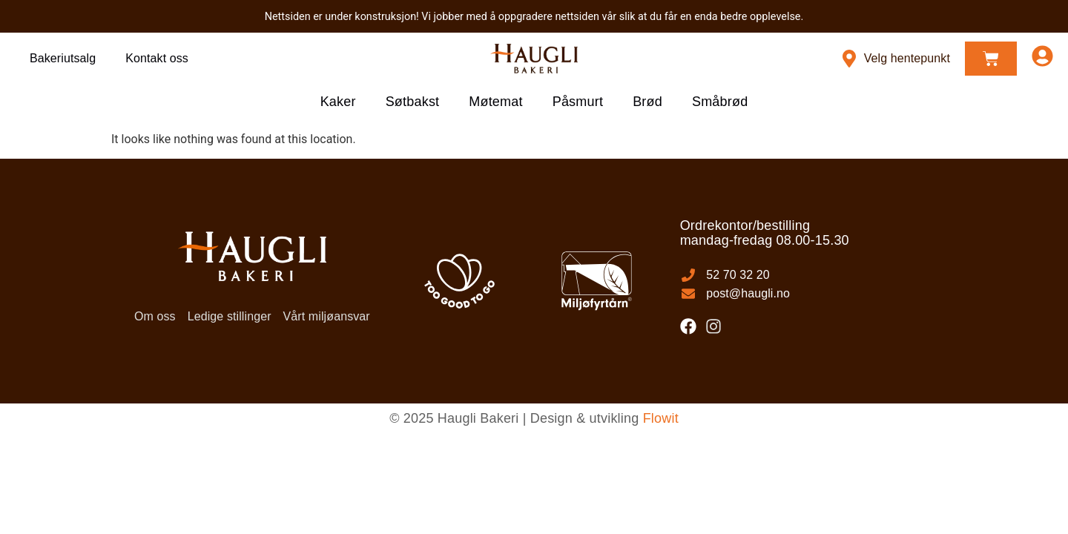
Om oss (155, 316)
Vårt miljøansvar (326, 316)
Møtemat (495, 101)
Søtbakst (413, 101)
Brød (647, 101)
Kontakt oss (156, 58)
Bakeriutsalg (63, 58)
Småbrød (720, 101)
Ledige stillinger (229, 316)
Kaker (338, 101)
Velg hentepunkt (907, 58)
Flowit (661, 418)
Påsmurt (578, 101)
